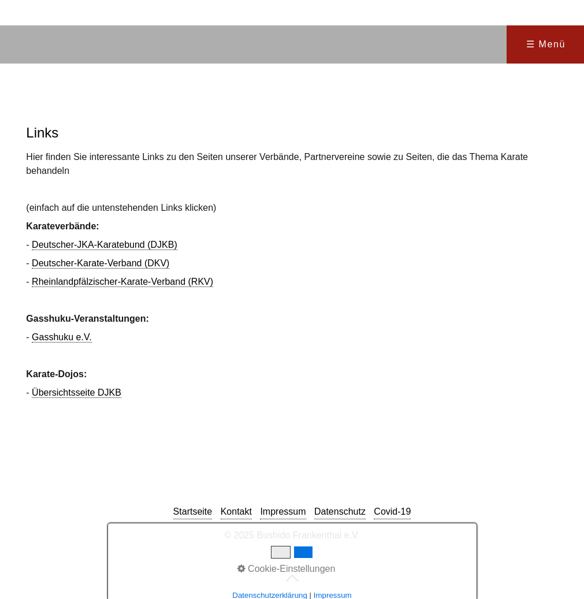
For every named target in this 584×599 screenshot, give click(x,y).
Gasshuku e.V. (61, 337)
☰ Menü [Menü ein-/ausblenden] (546, 44)
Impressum (283, 511)
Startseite (193, 511)
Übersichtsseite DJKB (76, 392)
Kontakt (236, 511)
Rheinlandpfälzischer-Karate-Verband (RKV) (122, 282)
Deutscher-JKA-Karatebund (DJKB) (104, 245)
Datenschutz (340, 511)
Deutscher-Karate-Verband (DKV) (100, 263)
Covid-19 (392, 511)
